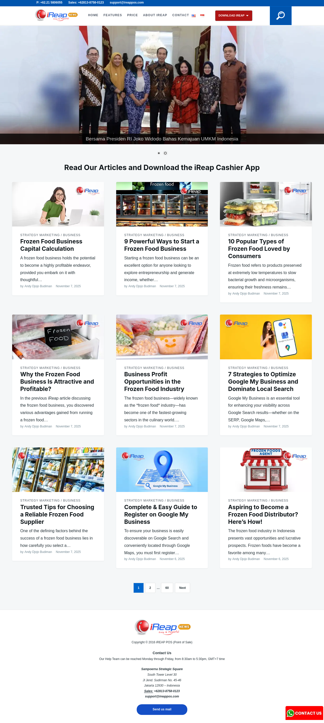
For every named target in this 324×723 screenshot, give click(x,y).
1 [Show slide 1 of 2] (158, 153)
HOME (93, 15)
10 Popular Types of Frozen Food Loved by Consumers (259, 249)
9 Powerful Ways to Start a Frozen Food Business (161, 245)
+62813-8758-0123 (167, 691)
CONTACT (180, 15)
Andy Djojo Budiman (38, 286)
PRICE (132, 15)
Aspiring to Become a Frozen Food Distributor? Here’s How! (263, 514)
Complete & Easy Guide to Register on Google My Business (160, 514)
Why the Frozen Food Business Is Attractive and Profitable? (57, 382)
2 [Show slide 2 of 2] (165, 153)
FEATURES (113, 15)
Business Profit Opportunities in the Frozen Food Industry (154, 382)
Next (182, 588)
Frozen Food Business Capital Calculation (51, 245)
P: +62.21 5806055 (49, 2)
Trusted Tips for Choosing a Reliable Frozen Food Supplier (57, 514)
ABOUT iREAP (155, 15)
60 (167, 588)
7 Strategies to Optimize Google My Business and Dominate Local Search (263, 382)
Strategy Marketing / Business (50, 235)
